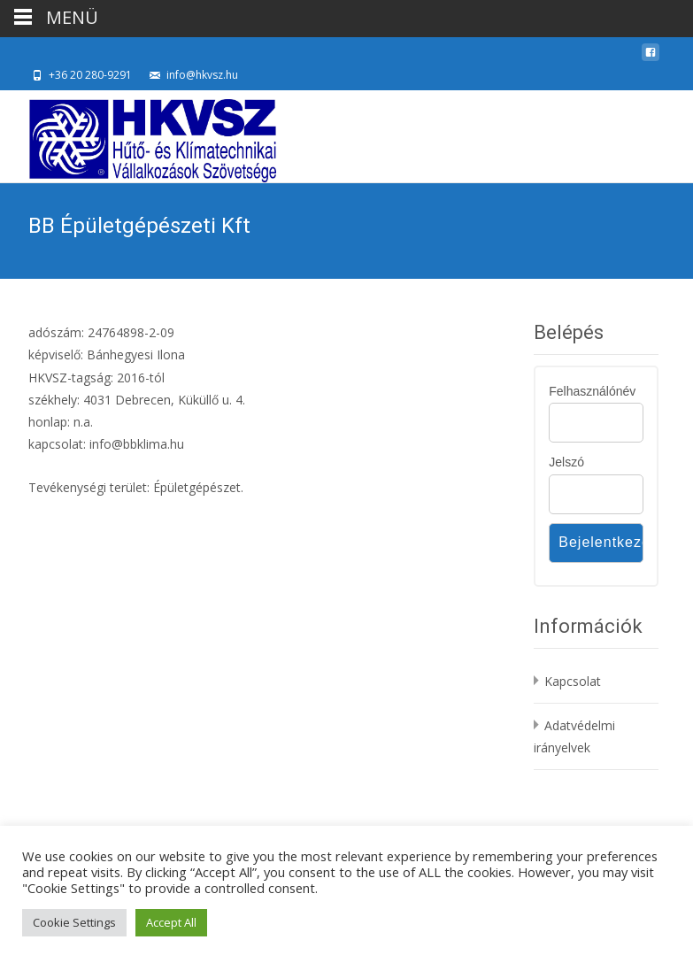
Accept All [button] (171, 922)
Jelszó (566, 462)
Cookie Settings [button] (74, 922)
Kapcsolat (572, 681)
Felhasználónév (592, 391)
